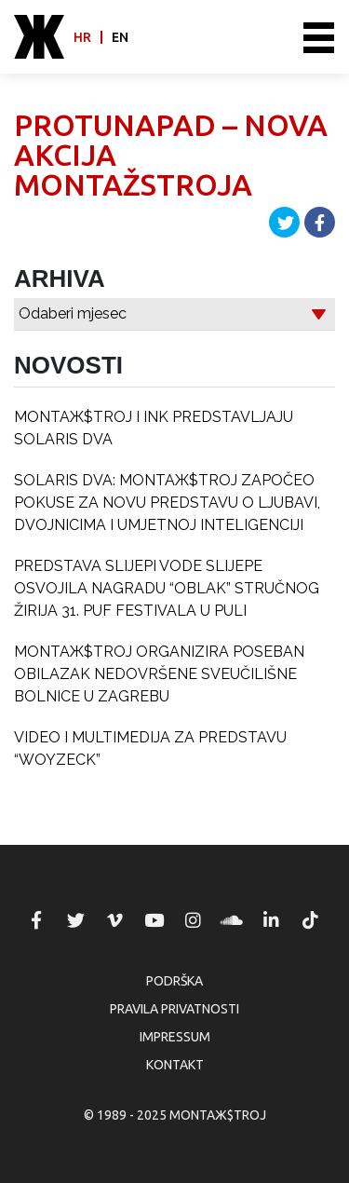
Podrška (174, 980)
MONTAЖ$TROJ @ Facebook (36, 920)
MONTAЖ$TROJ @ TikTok (310, 920)
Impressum (175, 1036)
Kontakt (175, 1064)
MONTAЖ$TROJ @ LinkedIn (271, 920)
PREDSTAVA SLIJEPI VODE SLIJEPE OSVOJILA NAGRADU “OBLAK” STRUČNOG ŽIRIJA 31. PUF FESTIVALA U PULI (166, 588)
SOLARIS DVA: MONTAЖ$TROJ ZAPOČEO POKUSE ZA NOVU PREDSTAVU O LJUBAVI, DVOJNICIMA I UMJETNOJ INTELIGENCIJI (167, 502)
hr (82, 37)
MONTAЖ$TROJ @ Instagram (193, 920)
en (120, 37)
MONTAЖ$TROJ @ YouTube (154, 920)
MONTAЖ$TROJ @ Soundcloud (232, 920)
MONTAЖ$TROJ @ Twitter (75, 920)
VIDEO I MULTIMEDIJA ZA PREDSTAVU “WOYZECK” (150, 748)
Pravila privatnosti (174, 1008)
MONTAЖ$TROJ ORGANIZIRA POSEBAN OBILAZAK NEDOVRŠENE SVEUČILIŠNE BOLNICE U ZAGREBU (159, 674)
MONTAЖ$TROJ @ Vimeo (114, 920)
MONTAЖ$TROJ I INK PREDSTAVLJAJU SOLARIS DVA (153, 428)
